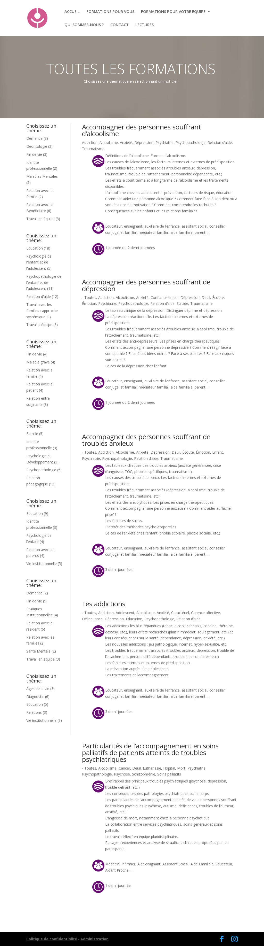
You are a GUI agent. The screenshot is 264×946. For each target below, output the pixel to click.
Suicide (182, 303)
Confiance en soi (164, 297)
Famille (32, 433)
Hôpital (169, 768)
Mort (181, 768)
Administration (94, 938)
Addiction (89, 142)
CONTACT (119, 25)
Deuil (206, 297)
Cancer (124, 768)
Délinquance (92, 618)
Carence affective (205, 612)
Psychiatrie (164, 142)
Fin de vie (34, 154)
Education (34, 248)
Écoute (218, 297)
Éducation (134, 618)
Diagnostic (35, 696)
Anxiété (126, 142)
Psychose (122, 774)
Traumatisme (93, 148)
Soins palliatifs (169, 774)
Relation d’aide (220, 142)
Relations (34, 712)
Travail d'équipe (39, 324)
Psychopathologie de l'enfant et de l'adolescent (43, 282)
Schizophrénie (143, 774)
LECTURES (144, 25)
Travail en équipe (40, 218)
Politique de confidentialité (51, 938)
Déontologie (36, 146)
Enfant (217, 452)
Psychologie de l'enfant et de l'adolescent (39, 262)
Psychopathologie (41, 469)
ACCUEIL (72, 12)
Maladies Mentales (42, 176)
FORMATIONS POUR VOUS (110, 12)
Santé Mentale (38, 651)
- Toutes (89, 297)
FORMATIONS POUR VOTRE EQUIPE (173, 12)
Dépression (143, 142)
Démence (34, 138)
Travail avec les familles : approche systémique (42, 310)
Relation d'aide (38, 296)
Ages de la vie (37, 688)
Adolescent (125, 612)
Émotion (89, 303)
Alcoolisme (109, 142)
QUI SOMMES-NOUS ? (84, 25)
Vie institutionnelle (41, 720)
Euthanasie (152, 768)
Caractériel (180, 612)
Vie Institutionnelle (41, 563)
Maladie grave (38, 362)
